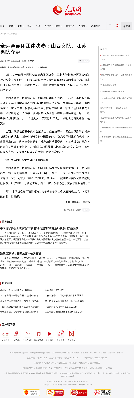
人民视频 (49, 335)
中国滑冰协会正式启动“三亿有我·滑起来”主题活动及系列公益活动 (39, 228)
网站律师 (102, 353)
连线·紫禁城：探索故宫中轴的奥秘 (20, 253)
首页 (2, 26)
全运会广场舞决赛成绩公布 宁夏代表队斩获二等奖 (24, 301)
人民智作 (71, 335)
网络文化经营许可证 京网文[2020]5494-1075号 (55, 373)
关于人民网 (29, 353)
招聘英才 (48, 353)
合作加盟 (66, 353)
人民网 (3, 34)
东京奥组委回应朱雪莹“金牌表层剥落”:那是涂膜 (22, 312)
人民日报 (5, 335)
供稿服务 (75, 353)
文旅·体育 (13, 34)
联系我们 (120, 353)
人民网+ (16, 335)
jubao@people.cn (100, 358)
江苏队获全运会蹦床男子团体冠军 (16, 290)
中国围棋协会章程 (108, 85)
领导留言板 (38, 335)
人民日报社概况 (16, 353)
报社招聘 (39, 353)
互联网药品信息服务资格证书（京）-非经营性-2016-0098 (88, 368)
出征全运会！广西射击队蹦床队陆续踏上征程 (66, 295)
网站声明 (93, 353)
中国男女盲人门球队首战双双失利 (61, 307)
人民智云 (60, 335)
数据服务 (84, 353)
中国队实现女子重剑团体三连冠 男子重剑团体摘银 (24, 307)
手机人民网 (27, 335)
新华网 (31, 61)
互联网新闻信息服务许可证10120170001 (50, 363)
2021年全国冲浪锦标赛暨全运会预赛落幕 (19, 295)
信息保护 (111, 353)
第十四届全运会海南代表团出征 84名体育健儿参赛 (69, 301)
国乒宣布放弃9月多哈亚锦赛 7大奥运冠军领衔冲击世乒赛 (72, 312)
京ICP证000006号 (113, 373)
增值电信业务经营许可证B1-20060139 (84, 363)
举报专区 (70, 26)
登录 (128, 26)
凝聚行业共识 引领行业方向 (112, 92)
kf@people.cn (42, 358)
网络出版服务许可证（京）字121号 (89, 373)
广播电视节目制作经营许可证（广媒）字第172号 (42, 368)
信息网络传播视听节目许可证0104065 (19, 373)
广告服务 (57, 353)
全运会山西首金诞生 (54, 290)
